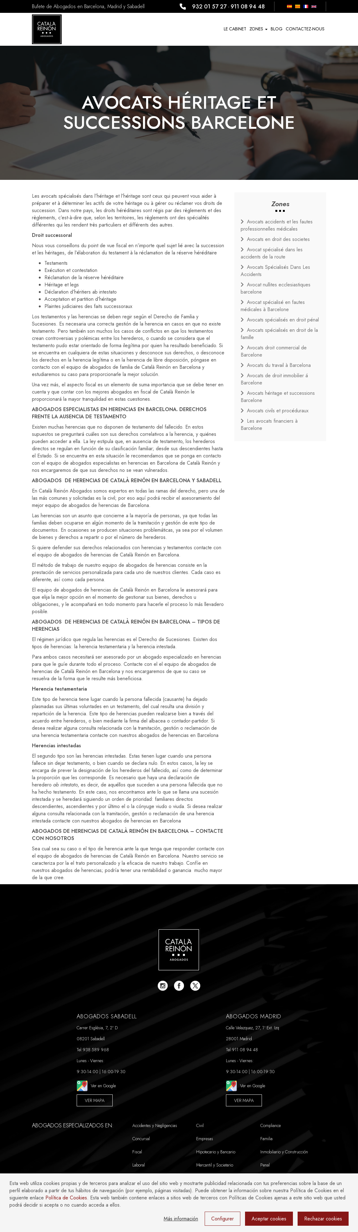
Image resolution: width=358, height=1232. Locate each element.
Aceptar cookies (269, 1218)
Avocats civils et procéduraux (278, 410)
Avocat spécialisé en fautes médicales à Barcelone (273, 306)
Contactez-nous (305, 29)
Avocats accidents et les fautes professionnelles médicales (277, 225)
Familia (266, 1138)
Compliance (270, 1125)
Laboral (138, 1165)
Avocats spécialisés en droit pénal (283, 319)
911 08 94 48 (248, 7)
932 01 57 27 (209, 7)
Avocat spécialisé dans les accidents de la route (272, 253)
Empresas (204, 1138)
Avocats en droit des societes (278, 239)
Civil (200, 1125)
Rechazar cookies (323, 1218)
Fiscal (137, 1152)
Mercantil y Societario (214, 1165)
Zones (258, 29)
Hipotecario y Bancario (215, 1152)
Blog (277, 29)
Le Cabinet (235, 29)
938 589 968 (96, 1050)
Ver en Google (96, 1085)
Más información (181, 1218)
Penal (265, 1165)
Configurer (222, 1218)
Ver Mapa (95, 1100)
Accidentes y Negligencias (154, 1125)
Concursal (141, 1138)
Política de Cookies (66, 1197)
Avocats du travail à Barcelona (279, 365)
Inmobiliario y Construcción (284, 1152)
